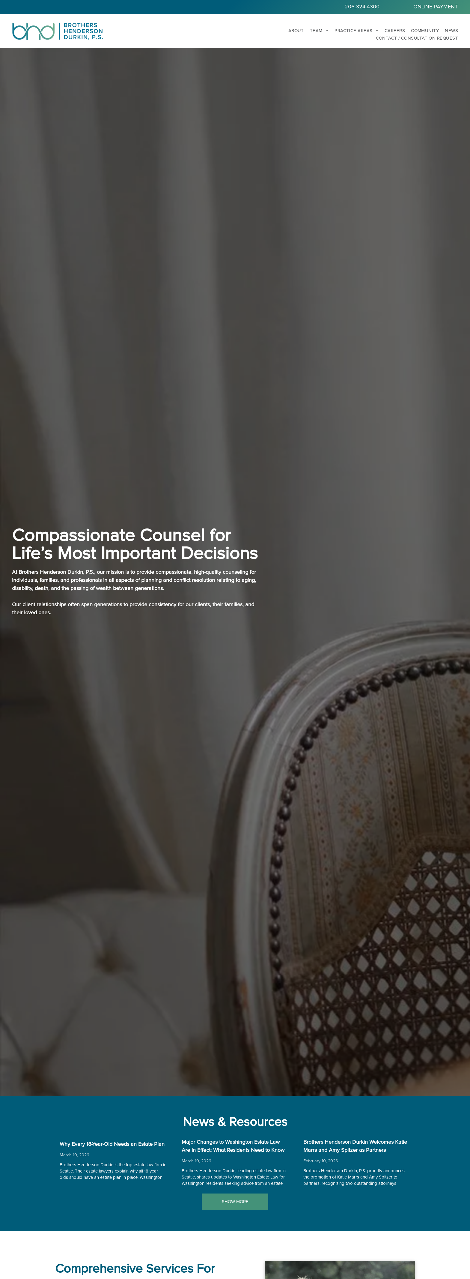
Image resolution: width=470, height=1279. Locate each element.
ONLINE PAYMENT (435, 7)
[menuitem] (293, 30)
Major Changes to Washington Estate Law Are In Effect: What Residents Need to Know (233, 1146)
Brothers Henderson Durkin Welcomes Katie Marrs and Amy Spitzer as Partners (355, 1146)
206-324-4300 (362, 7)
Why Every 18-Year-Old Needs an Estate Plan (112, 1144)
